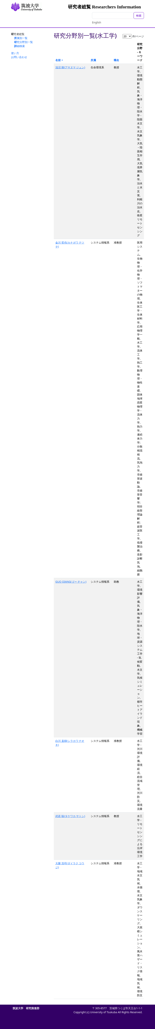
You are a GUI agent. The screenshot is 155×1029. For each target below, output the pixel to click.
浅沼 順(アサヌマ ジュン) (70, 67)
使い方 (15, 53)
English (96, 22)
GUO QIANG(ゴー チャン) (70, 581)
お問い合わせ (19, 57)
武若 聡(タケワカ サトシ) (70, 816)
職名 (116, 60)
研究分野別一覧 (23, 42)
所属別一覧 (20, 38)
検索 (138, 15)
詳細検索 (19, 46)
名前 (58, 60)
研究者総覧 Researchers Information (104, 6)
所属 (93, 60)
